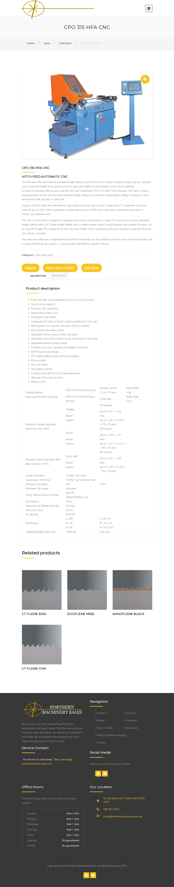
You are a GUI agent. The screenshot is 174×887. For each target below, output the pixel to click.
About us (102, 713)
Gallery (102, 742)
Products (131, 713)
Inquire (30, 267)
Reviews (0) (59, 275)
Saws (47, 43)
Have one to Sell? (60, 267)
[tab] (38, 275)
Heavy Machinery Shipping (112, 735)
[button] (145, 79)
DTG (124, 865)
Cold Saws (65, 43)
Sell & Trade (105, 727)
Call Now (92, 267)
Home (31, 43)
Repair (101, 720)
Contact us (132, 727)
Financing (132, 720)
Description (38, 276)
